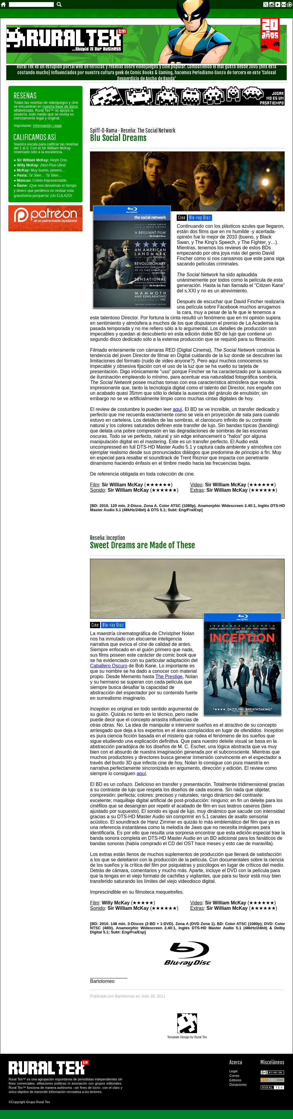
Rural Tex (272, 1087)
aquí (177, 409)
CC (272, 1072)
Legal (233, 1071)
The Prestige (169, 676)
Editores (235, 1080)
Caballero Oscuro (108, 665)
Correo (234, 1075)
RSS (272, 1080)
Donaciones (238, 1084)
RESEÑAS (24, 95)
